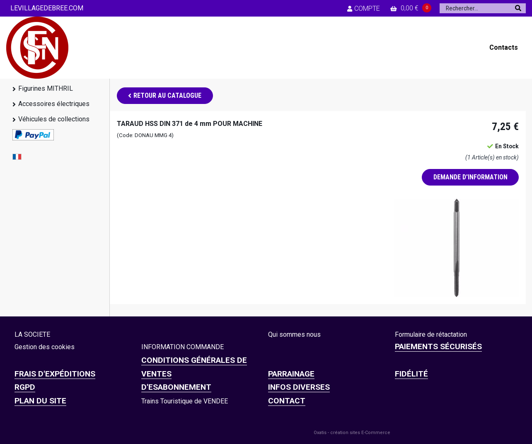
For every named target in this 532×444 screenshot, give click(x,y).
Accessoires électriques (53, 104)
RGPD (25, 387)
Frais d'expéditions (55, 374)
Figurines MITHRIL (45, 88)
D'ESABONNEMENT (176, 387)
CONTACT (286, 400)
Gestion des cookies (45, 347)
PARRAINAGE (291, 374)
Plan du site (40, 400)
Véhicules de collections (53, 119)
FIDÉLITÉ (411, 374)
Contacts (503, 47)
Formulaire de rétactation (431, 334)
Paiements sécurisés (438, 346)
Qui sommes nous (294, 334)
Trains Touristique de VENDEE (184, 401)
